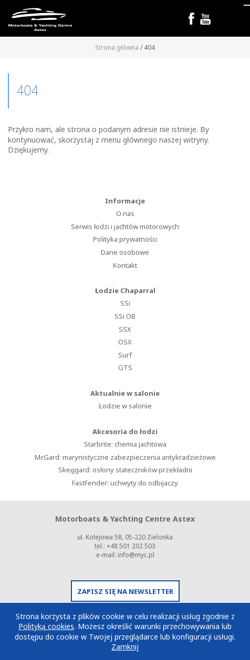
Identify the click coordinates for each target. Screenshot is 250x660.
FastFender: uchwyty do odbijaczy (125, 483)
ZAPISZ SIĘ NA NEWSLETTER (125, 591)
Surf (125, 355)
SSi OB (125, 316)
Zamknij (125, 647)
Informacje (125, 200)
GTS (125, 367)
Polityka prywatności (125, 239)
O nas (125, 213)
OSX (125, 342)
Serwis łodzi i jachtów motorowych (125, 226)
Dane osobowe (125, 252)
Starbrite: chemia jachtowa (125, 444)
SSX (125, 329)
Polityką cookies (46, 626)
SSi (125, 303)
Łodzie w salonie (125, 405)
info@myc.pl (136, 554)
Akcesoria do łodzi (125, 431)
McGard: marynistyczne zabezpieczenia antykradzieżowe (125, 457)
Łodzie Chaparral (125, 290)
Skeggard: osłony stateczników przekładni (125, 469)
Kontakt (125, 265)
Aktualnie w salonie (125, 393)
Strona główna (117, 47)
